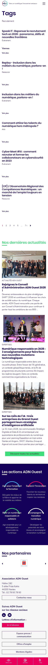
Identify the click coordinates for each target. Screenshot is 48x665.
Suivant (31, 225)
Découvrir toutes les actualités (24, 454)
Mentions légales (24, 652)
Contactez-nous (24, 598)
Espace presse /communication (24, 635)
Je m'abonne (13, 625)
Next (45, 564)
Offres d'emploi (24, 644)
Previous (2, 564)
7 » (26, 225)
